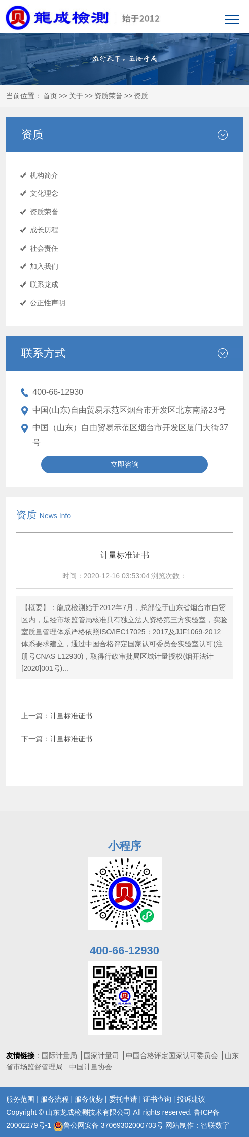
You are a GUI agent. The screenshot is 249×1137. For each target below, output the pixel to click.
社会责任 (44, 248)
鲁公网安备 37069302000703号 (108, 1125)
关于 (76, 96)
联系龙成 (44, 284)
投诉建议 (191, 1099)
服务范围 (20, 1099)
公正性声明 (47, 303)
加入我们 (44, 266)
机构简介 (44, 175)
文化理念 (44, 193)
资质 (141, 96)
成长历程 (44, 230)
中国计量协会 (90, 1067)
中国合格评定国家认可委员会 (172, 1055)
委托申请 (123, 1099)
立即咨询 (125, 464)
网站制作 (179, 1125)
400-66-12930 (57, 392)
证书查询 (157, 1099)
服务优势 (89, 1099)
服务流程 (55, 1099)
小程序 (124, 846)
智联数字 (215, 1125)
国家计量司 (101, 1055)
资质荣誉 (108, 96)
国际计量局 (59, 1055)
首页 (50, 96)
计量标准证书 (71, 716)
